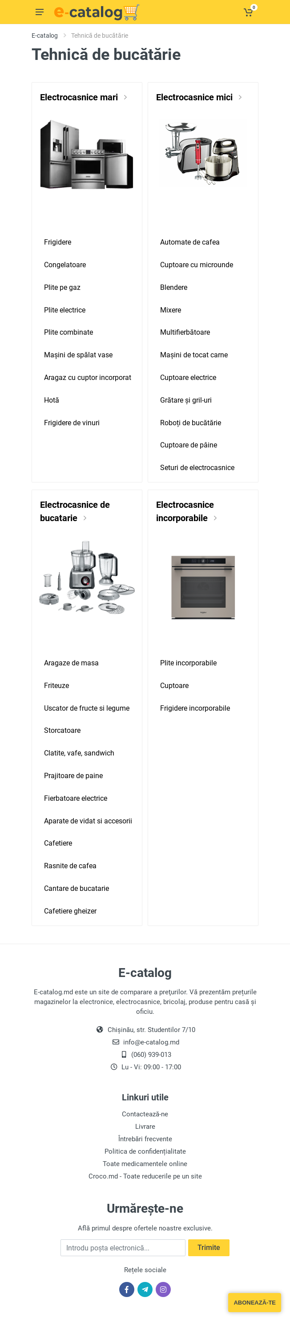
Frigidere (57, 242)
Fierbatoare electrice (75, 798)
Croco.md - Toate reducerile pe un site (145, 1176)
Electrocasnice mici (195, 97)
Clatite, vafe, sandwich (79, 753)
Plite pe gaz (62, 287)
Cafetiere (58, 843)
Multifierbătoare (185, 332)
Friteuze (56, 685)
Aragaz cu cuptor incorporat (87, 377)
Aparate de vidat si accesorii (88, 821)
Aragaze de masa (71, 663)
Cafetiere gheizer (70, 911)
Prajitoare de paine (73, 775)
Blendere (173, 287)
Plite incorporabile (188, 663)
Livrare (145, 1127)
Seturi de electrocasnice (197, 467)
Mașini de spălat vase (78, 355)
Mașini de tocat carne (194, 355)
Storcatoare (62, 730)
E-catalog (45, 35)
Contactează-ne (145, 1114)
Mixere (170, 310)
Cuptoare (174, 685)
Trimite (208, 1247)
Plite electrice (64, 310)
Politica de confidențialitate (145, 1151)
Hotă (51, 400)
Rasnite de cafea (70, 866)
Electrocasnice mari (80, 97)
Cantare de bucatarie (76, 888)
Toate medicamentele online (145, 1164)
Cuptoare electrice (188, 377)
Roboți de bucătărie (190, 423)
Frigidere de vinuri (72, 423)
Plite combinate (68, 332)
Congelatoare (65, 265)
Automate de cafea (190, 242)
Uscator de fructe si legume (86, 708)
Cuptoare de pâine (188, 445)
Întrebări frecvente (145, 1139)
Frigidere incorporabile (195, 708)
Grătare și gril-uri (186, 400)
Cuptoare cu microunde (196, 265)
